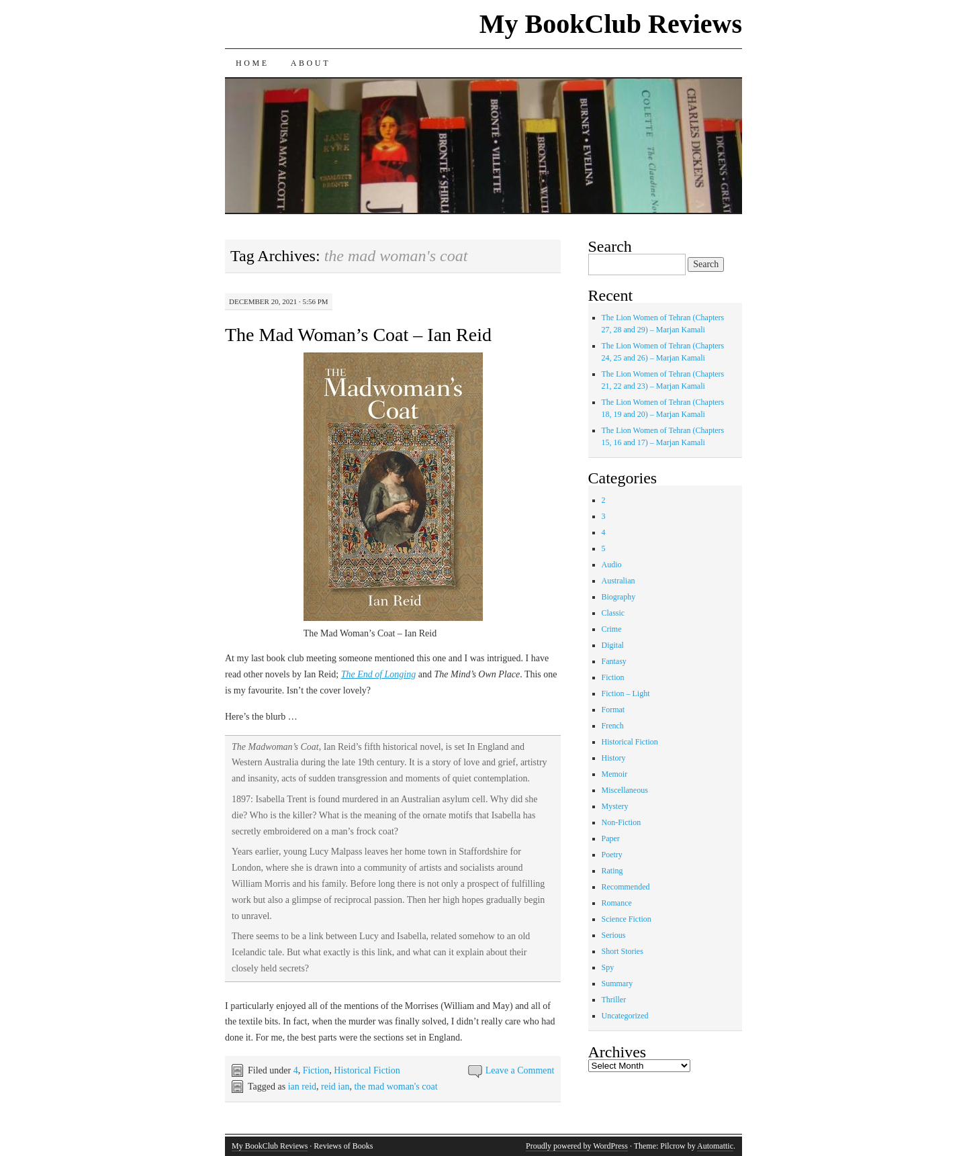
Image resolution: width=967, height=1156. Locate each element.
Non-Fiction (621, 822)
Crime (612, 629)
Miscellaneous (625, 790)
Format (613, 709)
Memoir (615, 774)
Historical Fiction (367, 1070)
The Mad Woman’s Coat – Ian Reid (358, 334)
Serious (614, 935)
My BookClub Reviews (610, 24)
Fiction (316, 1070)
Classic (613, 613)
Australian (618, 580)
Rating (612, 870)
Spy (608, 967)
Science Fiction (626, 919)
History (614, 758)
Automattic (715, 1146)
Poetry (612, 854)
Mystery (615, 806)
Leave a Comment (520, 1070)
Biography (619, 596)
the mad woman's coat (395, 1086)
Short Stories (622, 951)
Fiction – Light (626, 693)
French (613, 725)
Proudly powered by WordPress (577, 1146)
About (310, 63)
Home (252, 63)
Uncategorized (625, 1015)
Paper (611, 838)
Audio (612, 564)
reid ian (335, 1086)
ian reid (302, 1086)
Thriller (614, 999)
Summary (617, 983)
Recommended (626, 887)
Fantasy (614, 661)
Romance (617, 903)
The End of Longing (378, 674)
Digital (613, 645)
